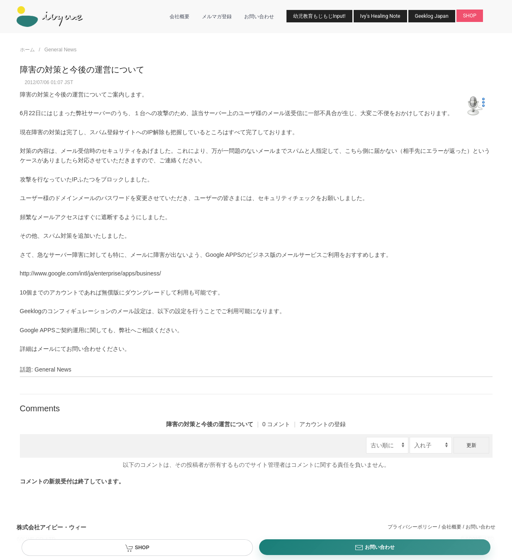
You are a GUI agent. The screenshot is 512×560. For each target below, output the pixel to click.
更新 (471, 445)
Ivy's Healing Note (380, 16)
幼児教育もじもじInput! (319, 16)
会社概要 (179, 16)
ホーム (27, 50)
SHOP (469, 16)
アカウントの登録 (322, 424)
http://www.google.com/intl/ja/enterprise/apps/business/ (90, 273)
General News (60, 50)
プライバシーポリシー (412, 527)
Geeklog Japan (432, 16)
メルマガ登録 (217, 16)
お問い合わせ (259, 16)
